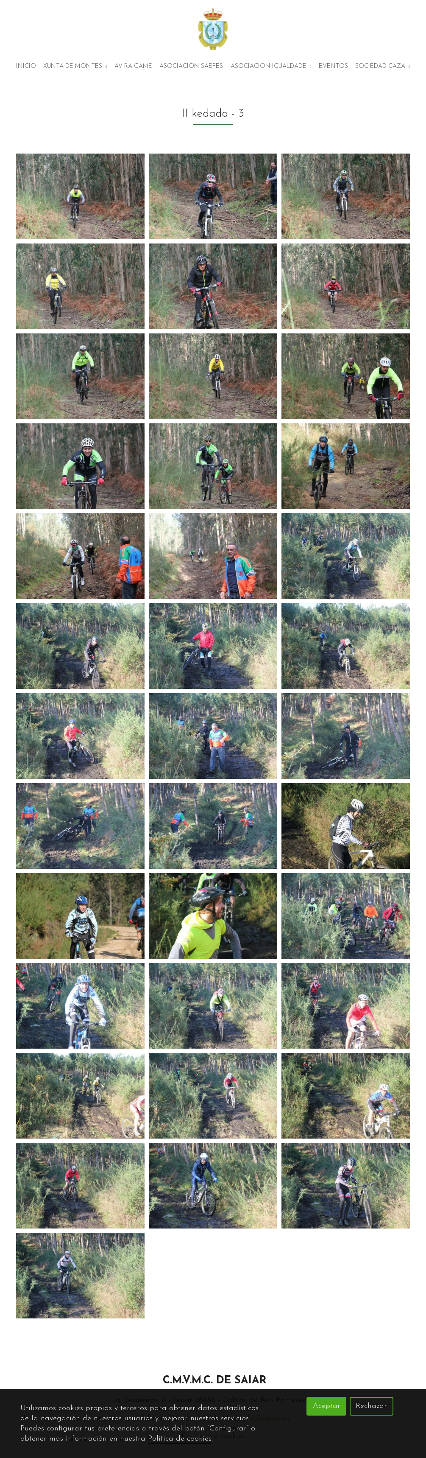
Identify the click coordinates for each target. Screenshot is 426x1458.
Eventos (333, 66)
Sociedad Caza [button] (382, 66)
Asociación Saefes (191, 66)
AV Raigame (133, 66)
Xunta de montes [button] (75, 66)
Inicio (26, 66)
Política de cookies (180, 1439)
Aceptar (326, 1406)
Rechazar (371, 1406)
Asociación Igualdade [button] (271, 66)
